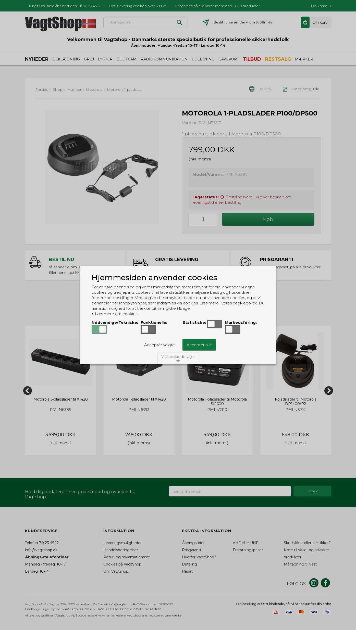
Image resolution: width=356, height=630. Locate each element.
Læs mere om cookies (114, 314)
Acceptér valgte (159, 344)
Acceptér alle (199, 344)
